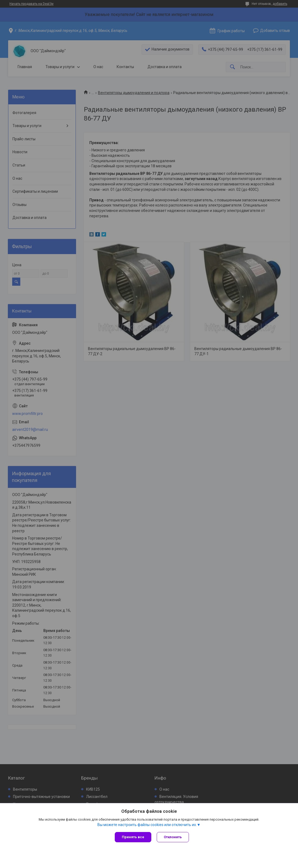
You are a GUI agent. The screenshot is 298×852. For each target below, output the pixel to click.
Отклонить (173, 837)
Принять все (133, 837)
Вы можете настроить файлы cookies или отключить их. (147, 825)
